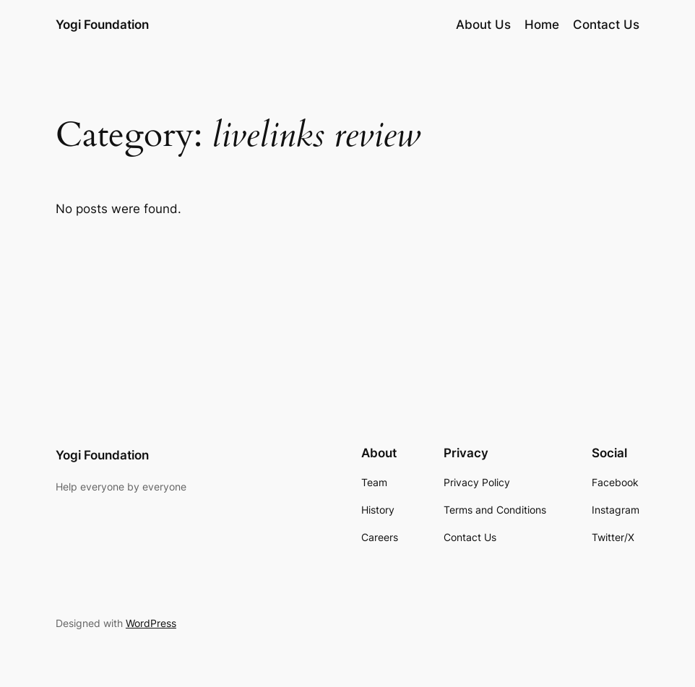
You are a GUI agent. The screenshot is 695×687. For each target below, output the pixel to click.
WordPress (151, 623)
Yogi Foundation (102, 24)
